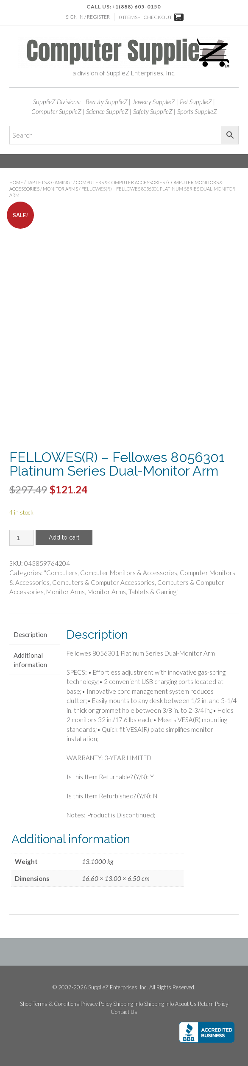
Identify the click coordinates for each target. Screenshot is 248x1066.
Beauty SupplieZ (107, 101)
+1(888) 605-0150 (136, 6)
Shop (25, 1004)
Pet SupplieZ (196, 101)
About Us (186, 1004)
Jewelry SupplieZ (153, 101)
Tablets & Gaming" (49, 182)
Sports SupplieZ (197, 111)
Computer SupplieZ (56, 111)
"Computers (61, 572)
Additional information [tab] (30, 660)
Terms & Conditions (56, 1004)
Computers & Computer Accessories (120, 182)
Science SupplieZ (107, 111)
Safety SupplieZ (153, 111)
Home (16, 182)
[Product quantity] (21, 538)
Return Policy (213, 1004)
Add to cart (64, 537)
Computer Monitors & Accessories (128, 572)
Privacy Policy (96, 1004)
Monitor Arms (60, 188)
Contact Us (124, 1012)
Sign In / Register (88, 17)
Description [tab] (30, 634)
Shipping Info (128, 1004)
